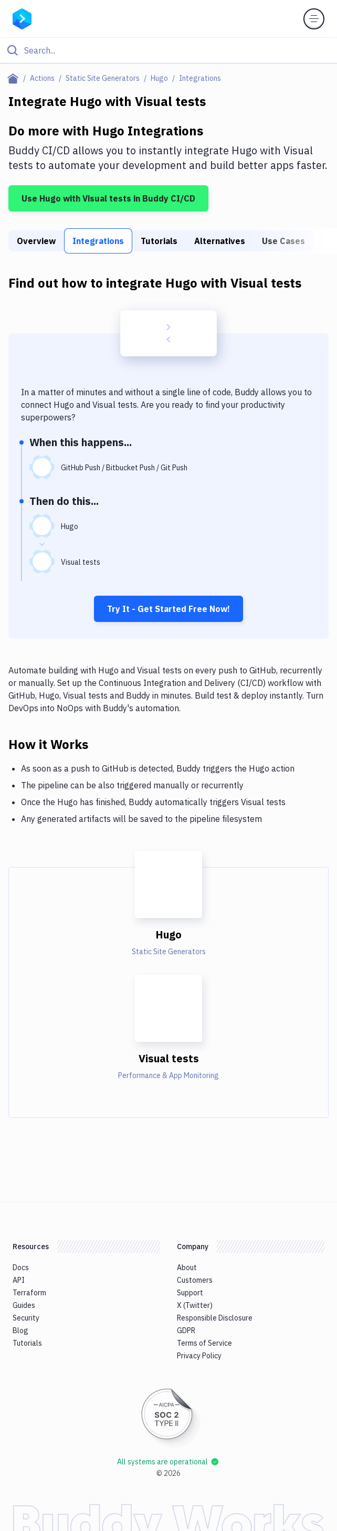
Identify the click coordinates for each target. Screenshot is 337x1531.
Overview (36, 241)
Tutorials (159, 241)
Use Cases (283, 241)
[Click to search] (168, 50)
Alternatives (219, 241)
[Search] (177, 50)
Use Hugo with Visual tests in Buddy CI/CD (108, 198)
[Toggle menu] (313, 18)
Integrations (98, 241)
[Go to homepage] (22, 18)
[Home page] (15, 78)
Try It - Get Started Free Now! (168, 609)
